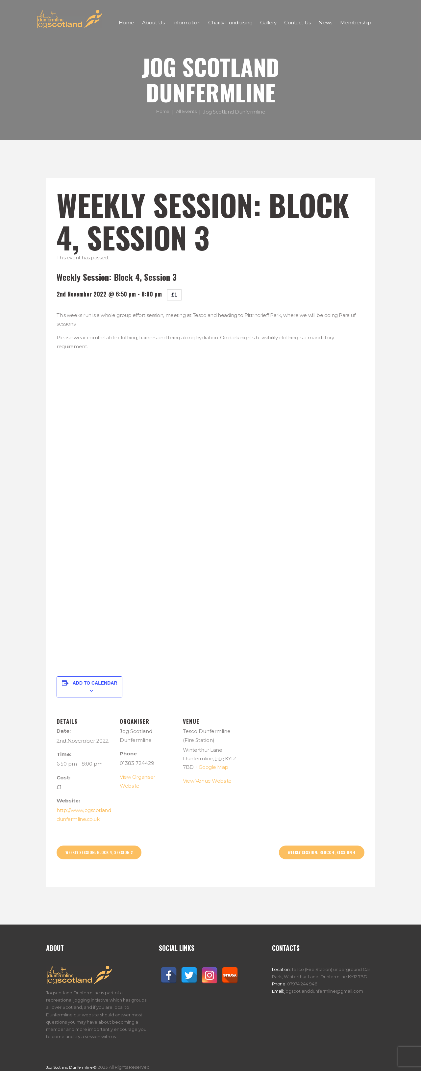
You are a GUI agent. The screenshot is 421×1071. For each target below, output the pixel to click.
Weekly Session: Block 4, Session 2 (104, 853)
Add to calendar (95, 683)
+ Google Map (211, 767)
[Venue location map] (280, 753)
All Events (187, 112)
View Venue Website (207, 781)
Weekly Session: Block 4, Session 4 (316, 853)
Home (161, 112)
